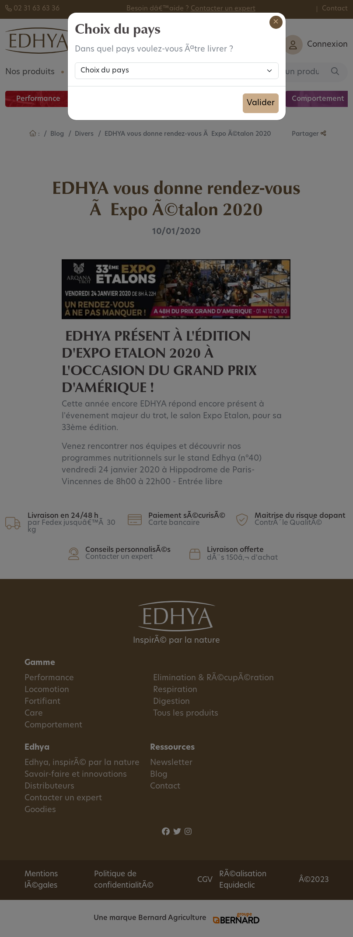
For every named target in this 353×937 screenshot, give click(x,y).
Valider (261, 103)
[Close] (276, 22)
